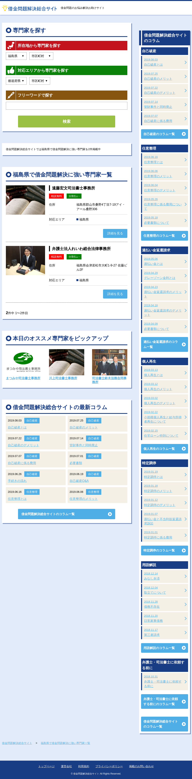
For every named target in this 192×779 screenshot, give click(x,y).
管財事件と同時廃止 (84, 445)
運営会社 (66, 766)
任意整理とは (17, 498)
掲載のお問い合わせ (141, 766)
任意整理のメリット (84, 498)
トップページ (46, 766)
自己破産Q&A (79, 480)
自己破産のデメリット (23, 445)
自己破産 (31, 420)
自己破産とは (17, 427)
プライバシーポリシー (109, 766)
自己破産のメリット (84, 427)
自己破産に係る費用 (22, 463)
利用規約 (83, 766)
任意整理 (31, 491)
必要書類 (76, 463)
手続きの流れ (17, 480)
